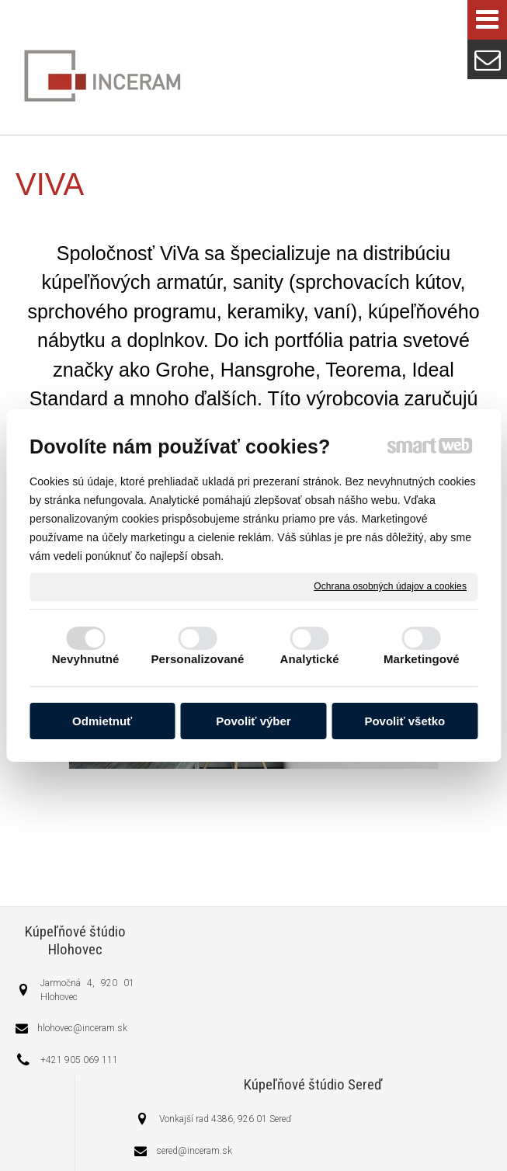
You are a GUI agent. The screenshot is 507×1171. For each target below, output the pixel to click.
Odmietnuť (102, 721)
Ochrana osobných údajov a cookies (390, 586)
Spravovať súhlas (332, 1134)
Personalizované (197, 658)
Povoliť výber (253, 721)
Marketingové (422, 658)
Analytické (309, 658)
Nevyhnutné (86, 658)
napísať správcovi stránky (352, 1121)
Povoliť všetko (404, 721)
